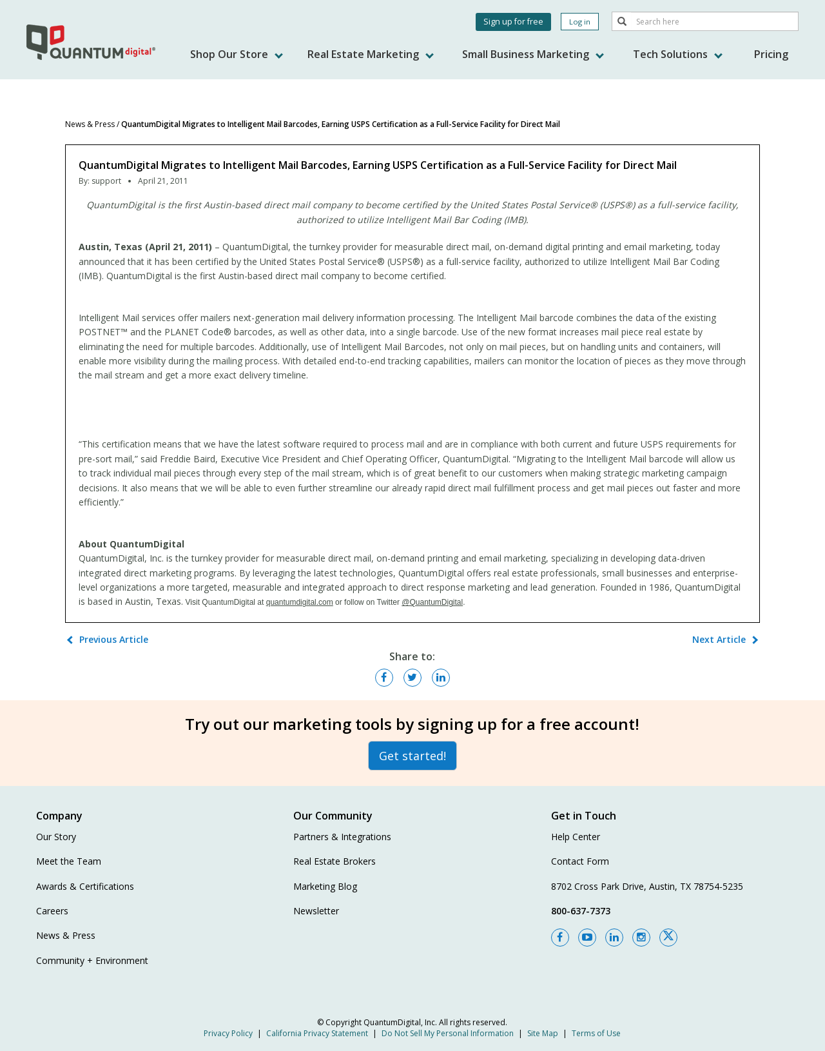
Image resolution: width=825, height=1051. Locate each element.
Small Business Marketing (533, 54)
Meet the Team (68, 861)
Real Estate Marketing (370, 54)
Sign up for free (513, 21)
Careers (52, 911)
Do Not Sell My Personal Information (448, 1033)
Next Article (719, 639)
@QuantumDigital (432, 602)
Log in (579, 21)
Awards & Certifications (85, 886)
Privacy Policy (228, 1033)
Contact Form (580, 861)
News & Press (90, 124)
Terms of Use (596, 1033)
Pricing (771, 54)
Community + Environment (92, 960)
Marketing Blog (325, 886)
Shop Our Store (236, 54)
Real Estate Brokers (334, 861)
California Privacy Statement (317, 1033)
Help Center (575, 836)
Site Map (542, 1033)
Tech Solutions (678, 54)
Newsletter (316, 911)
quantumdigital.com (299, 602)
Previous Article (113, 639)
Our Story (56, 836)
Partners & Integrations (342, 836)
